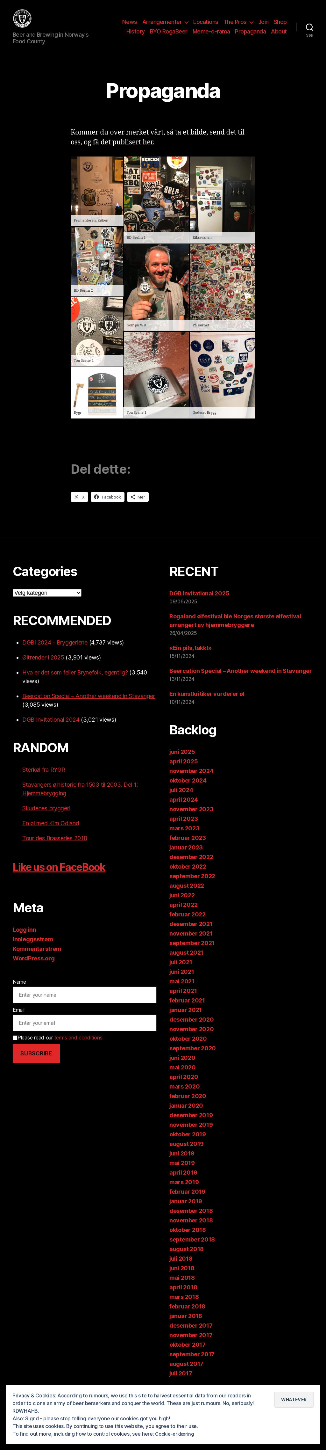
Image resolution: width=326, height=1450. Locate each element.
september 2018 (192, 1249)
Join (263, 26)
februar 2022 (187, 924)
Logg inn (24, 939)
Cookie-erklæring (176, 1434)
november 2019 (191, 1134)
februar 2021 (187, 1010)
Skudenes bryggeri (46, 817)
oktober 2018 (187, 1239)
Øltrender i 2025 (43, 667)
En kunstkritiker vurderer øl (206, 703)
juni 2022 (182, 904)
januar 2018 (185, 1325)
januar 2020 (186, 1115)
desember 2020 (191, 1029)
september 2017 (192, 1363)
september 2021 (192, 952)
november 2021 (191, 943)
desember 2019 (191, 1124)
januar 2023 (186, 857)
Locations (205, 26)
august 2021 (186, 962)
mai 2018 (182, 1287)
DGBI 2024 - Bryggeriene (55, 652)
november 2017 (191, 1344)
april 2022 (183, 914)
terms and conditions (78, 1047)
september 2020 (192, 1057)
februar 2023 (187, 847)
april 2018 (183, 1296)
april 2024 (183, 809)
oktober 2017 (187, 1354)
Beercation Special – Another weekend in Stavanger (88, 705)
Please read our (57, 1047)
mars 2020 (184, 1096)
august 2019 (186, 1153)
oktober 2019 (187, 1143)
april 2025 (183, 771)
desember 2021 (191, 933)
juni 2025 (182, 761)
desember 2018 (191, 1220)
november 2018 (191, 1230)
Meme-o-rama (211, 36)
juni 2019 (182, 1163)
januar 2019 (185, 1210)
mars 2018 (184, 1306)
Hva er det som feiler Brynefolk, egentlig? (75, 682)
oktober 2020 (188, 1048)
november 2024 (191, 780)
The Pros (235, 26)
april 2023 (183, 828)
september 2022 (192, 885)
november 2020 (191, 1038)
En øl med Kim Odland (50, 832)
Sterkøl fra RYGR (43, 779)
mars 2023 (184, 837)
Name (19, 991)
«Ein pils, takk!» (190, 657)
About (279, 36)
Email (19, 1019)
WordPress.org (34, 968)
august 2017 (186, 1373)
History (135, 36)
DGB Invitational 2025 (199, 603)
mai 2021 (182, 990)
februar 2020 (187, 1105)
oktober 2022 (187, 876)
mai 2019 (182, 1172)
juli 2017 (180, 1383)
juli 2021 (180, 971)
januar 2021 (185, 1019)
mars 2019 (184, 1191)
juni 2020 (182, 1067)
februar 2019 (187, 1201)
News (129, 26)
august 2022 (186, 895)
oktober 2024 (188, 790)
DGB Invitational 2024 (50, 729)
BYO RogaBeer (169, 36)
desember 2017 (191, 1335)
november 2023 (191, 818)
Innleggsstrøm (33, 948)
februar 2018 (187, 1316)
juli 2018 (181, 1268)
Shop (280, 26)
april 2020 (183, 1086)
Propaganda (250, 36)
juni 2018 (182, 1277)
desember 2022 (191, 866)
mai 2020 (182, 1077)
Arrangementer (162, 26)
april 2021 (183, 1000)
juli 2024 (181, 799)
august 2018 (186, 1258)
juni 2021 (181, 981)
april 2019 (183, 1182)
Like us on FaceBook (71, 876)
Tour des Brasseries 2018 (54, 847)
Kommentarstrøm (37, 958)
